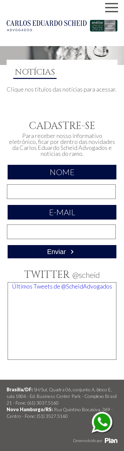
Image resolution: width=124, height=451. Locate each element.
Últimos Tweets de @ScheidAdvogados (62, 286)
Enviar (62, 251)
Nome (62, 172)
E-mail (62, 212)
